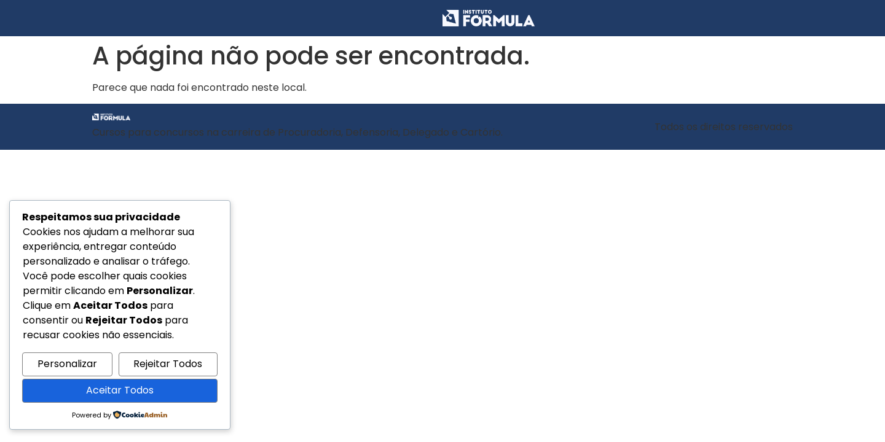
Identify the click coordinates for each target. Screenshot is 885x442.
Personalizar (67, 364)
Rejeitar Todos (167, 364)
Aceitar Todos (120, 390)
